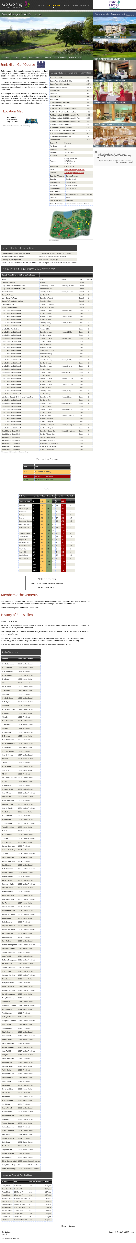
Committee (86, 72)
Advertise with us (81, 5)
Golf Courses (53, 5)
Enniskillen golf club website (74, 173)
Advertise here (129, 16)
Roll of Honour (60, 58)
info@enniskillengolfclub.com (74, 170)
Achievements (35, 58)
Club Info (73, 72)
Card (24, 58)
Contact (66, 5)
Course (6, 58)
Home (41, 5)
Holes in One (75, 58)
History (47, 58)
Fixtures (15, 58)
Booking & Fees (58, 72)
